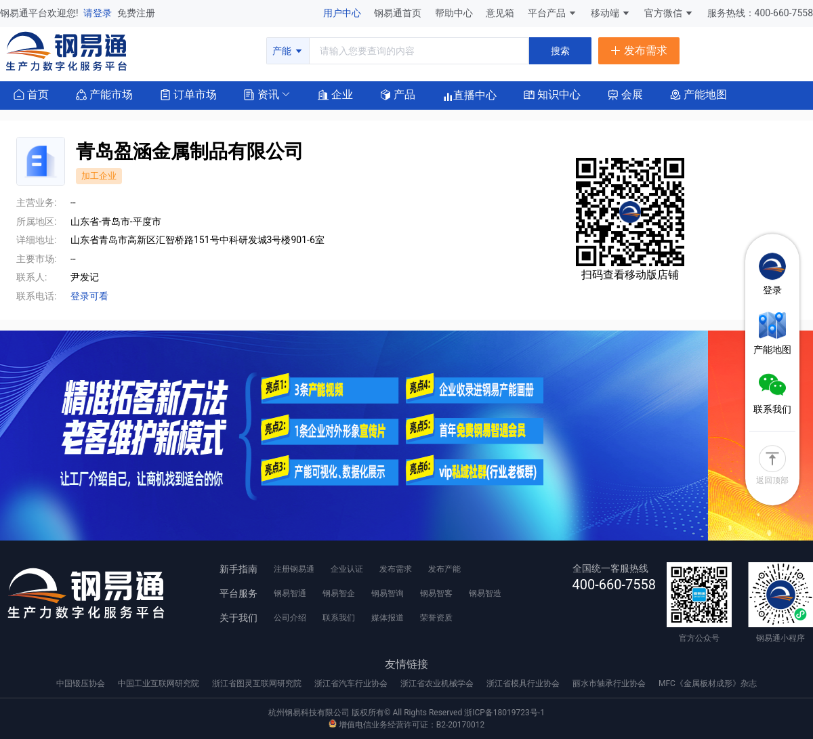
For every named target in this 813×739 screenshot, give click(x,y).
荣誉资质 (436, 617)
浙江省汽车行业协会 (352, 683)
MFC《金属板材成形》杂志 (708, 683)
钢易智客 (436, 593)
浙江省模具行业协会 (524, 683)
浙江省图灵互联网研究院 (258, 683)
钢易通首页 (398, 12)
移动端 (611, 12)
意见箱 (501, 12)
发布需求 (395, 569)
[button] (261, 93)
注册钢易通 (294, 569)
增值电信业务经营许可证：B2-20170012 (406, 725)
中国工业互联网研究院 (159, 683)
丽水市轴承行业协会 (610, 683)
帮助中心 (455, 12)
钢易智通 (290, 593)
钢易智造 (485, 593)
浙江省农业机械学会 (438, 683)
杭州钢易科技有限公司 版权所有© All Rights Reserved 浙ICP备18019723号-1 (406, 712)
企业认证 (347, 569)
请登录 (98, 12)
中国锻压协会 (81, 683)
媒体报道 (387, 617)
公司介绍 (290, 617)
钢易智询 (387, 593)
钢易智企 (338, 593)
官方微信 (669, 12)
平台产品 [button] (547, 12)
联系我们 (338, 617)
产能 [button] (287, 50)
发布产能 (444, 569)
